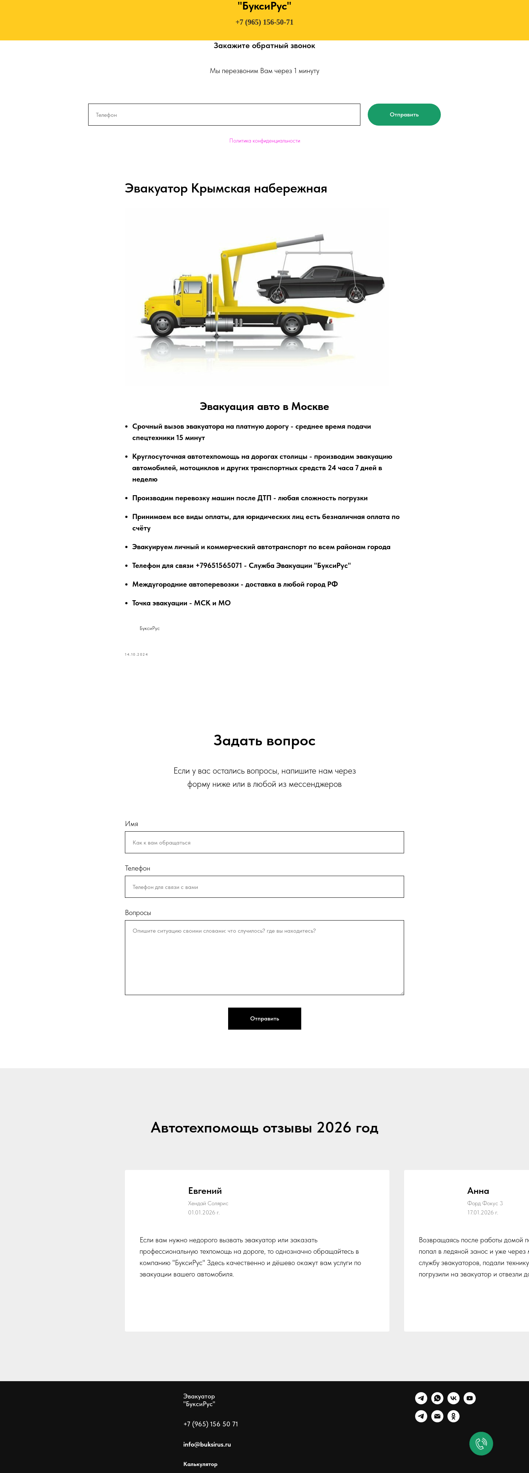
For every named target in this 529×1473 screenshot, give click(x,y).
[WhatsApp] (437, 1402)
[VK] (453, 1402)
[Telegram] (421, 1402)
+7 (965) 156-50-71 (264, 22)
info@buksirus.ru (207, 1444)
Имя (131, 823)
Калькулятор (200, 1464)
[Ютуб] (470, 1402)
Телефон (137, 868)
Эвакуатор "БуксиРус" (199, 1400)
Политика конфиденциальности (264, 140)
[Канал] (421, 1420)
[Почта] (437, 1420)
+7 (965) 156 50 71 (210, 1424)
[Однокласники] (453, 1420)
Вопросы (138, 912)
